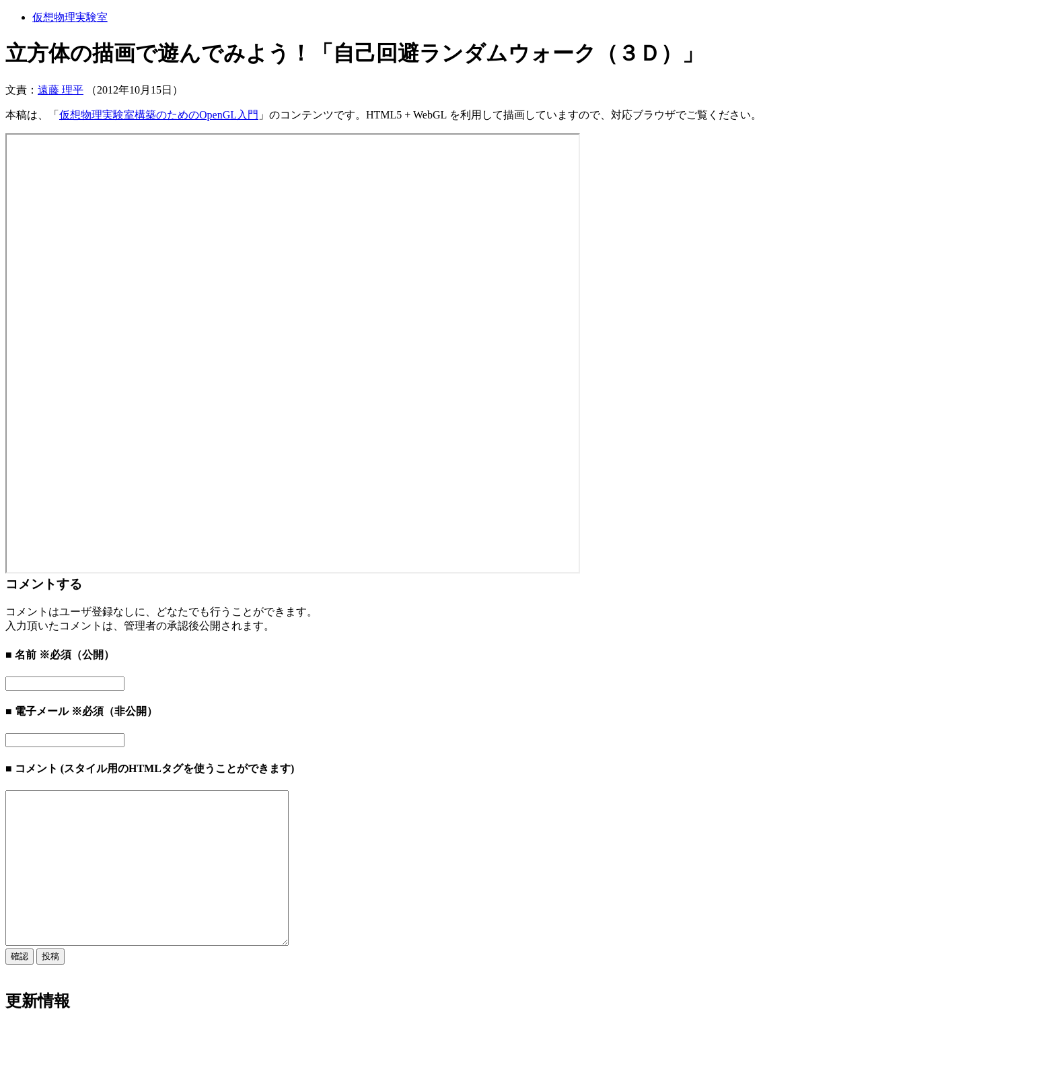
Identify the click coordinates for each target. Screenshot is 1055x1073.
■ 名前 (20, 654)
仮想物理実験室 (70, 17)
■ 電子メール (37, 711)
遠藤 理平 (60, 90)
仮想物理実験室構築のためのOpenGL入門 (158, 114)
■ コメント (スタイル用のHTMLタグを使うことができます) (149, 768)
